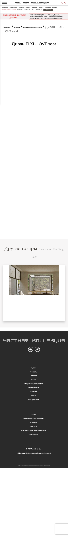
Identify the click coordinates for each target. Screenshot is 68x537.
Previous (8, 309)
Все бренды (54, 21)
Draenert (30, 16)
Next (59, 309)
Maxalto (7, 16)
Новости (33, 472)
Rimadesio (8, 12)
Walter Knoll (21, 12)
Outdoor (33, 403)
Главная (9, 38)
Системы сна (33, 423)
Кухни (33, 390)
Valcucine (35, 12)
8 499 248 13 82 (58, 5)
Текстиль (33, 429)
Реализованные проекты (33, 466)
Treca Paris (39, 21)
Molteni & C (19, 21)
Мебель (26, 38)
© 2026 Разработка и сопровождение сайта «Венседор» (34, 533)
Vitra (29, 21)
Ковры (33, 435)
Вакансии (33, 491)
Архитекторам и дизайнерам (33, 485)
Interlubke (18, 16)
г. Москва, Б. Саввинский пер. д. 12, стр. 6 (33, 516)
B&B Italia (56, 12)
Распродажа (33, 442)
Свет (33, 410)
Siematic (46, 12)
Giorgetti (7, 21)
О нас (33, 459)
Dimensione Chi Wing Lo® (49, 16)
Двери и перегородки (33, 416)
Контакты (33, 479)
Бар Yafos (34, 329)
